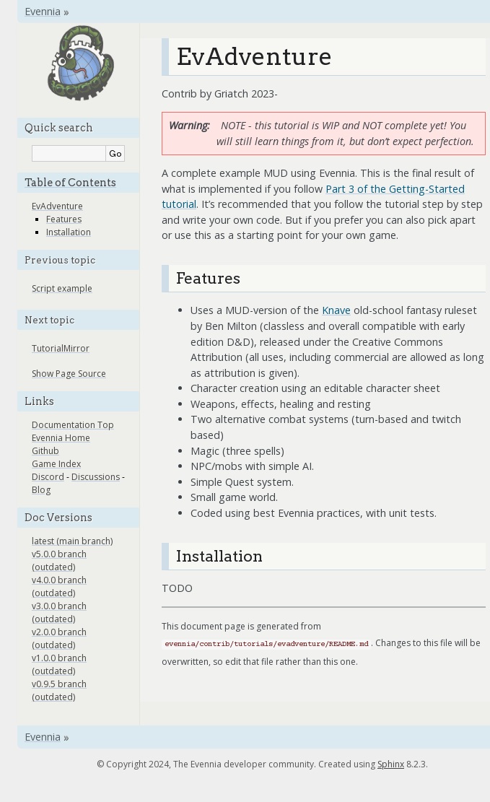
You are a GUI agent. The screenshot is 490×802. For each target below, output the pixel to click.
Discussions (95, 477)
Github (45, 451)
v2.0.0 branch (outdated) (59, 638)
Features (64, 219)
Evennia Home (61, 438)
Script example (62, 288)
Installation (68, 232)
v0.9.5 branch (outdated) (59, 690)
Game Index (56, 464)
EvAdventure (57, 206)
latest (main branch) (72, 541)
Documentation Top (73, 425)
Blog (41, 490)
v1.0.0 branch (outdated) (59, 664)
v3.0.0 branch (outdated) (59, 612)
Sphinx (390, 764)
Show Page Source (69, 373)
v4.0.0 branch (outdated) (59, 586)
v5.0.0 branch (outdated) (59, 560)
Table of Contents (70, 182)
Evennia (43, 11)
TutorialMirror (60, 348)
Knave (336, 310)
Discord (48, 477)
